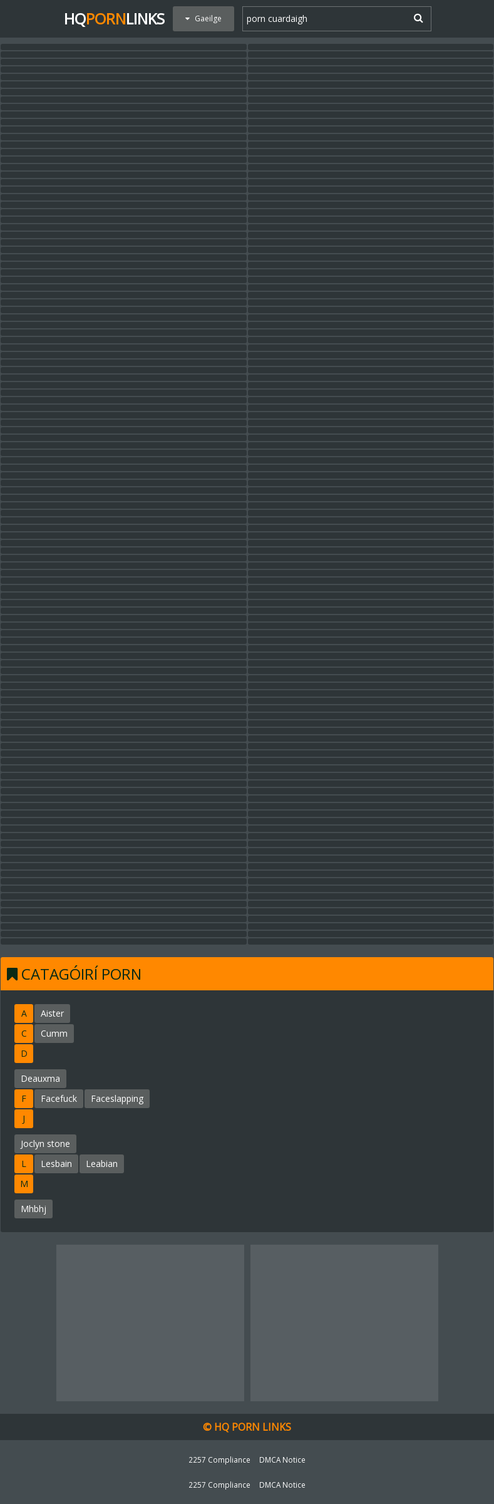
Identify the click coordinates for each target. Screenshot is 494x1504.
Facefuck (59, 1098)
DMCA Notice (282, 1460)
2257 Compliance (219, 1460)
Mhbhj (33, 1209)
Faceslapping (117, 1098)
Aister (52, 1013)
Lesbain (56, 1163)
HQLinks (114, 18)
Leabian (102, 1163)
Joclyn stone (45, 1143)
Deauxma (40, 1078)
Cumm (54, 1033)
